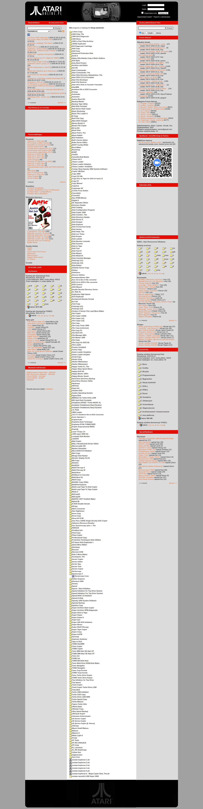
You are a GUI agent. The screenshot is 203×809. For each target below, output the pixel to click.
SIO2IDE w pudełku (146, 477)
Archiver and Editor (78, 65)
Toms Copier (75, 646)
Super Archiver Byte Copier (81, 608)
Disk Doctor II (76, 219)
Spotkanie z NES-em (35, 82)
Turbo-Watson (76, 702)
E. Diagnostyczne (146, 408)
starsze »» (62, 103)
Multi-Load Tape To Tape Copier (83, 489)
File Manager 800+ (78, 335)
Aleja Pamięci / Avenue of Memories (152, 70)
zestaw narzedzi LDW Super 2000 (84, 776)
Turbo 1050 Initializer (79, 692)
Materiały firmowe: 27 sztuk (37, 237)
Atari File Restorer (78, 82)
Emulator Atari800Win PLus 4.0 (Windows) (43, 190)
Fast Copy (74, 304)
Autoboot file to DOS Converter (83, 89)
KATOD (141, 292)
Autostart (74, 97)
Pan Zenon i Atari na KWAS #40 (39, 39)
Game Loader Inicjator (79, 354)
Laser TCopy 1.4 (77, 432)
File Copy (74, 323)
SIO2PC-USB (144, 444)
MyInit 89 (74, 501)
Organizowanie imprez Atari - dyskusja (41, 372)
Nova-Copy (75, 516)
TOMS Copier (76, 649)
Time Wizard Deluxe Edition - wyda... (152, 44)
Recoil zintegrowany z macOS (38, 67)
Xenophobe (31, 335)
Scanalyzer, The (77, 557)
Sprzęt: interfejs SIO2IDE (148, 343)
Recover (74, 550)
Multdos (74, 463)
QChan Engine (33, 178)
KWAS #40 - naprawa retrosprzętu (40, 54)
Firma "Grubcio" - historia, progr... (151, 81)
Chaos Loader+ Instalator (80, 166)
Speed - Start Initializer (79, 588)
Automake (74, 94)
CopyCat (74, 186)
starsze (62, 182)
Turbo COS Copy (77, 694)
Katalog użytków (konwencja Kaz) (150, 354)
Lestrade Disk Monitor (79, 436)
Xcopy (73, 738)
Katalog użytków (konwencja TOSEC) (152, 422)
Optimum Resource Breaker (82, 523)
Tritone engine (32, 176)
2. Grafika (143, 368)
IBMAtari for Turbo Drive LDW (82, 398)
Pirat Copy (75, 533)
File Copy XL (75, 330)
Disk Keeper (75, 236)
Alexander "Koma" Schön (148, 309)
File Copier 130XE (77, 316)
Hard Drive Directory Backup (82, 379)
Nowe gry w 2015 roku (35, 165)
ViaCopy (74, 726)
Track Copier (75, 685)
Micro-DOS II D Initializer (80, 451)
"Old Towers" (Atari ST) (36, 322)
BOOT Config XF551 (78, 145)
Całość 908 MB (145, 418)
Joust (29, 329)
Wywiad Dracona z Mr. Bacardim (151, 281)
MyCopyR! (74, 497)
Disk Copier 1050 (77, 212)
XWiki (29, 250)
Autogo (73, 92)
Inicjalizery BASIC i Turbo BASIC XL (85, 402)
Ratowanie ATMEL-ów (147, 449)
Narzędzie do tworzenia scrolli (38, 145)
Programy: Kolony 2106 (147, 332)
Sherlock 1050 (76, 581)
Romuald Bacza (145, 296)
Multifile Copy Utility (78, 482)
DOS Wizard (75, 287)
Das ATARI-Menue (77, 198)
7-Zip (46, 315)
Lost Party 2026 (145, 59)
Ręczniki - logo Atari (146, 92)
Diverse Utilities (77, 275)
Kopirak (73, 429)
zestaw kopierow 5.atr (79, 771)
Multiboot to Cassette (79, 475)
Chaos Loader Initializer (80, 164)
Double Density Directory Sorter (83, 289)
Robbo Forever (33, 336)
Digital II (74, 200)
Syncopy (74, 637)
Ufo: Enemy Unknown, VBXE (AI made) (153, 51)
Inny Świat (31, 355)
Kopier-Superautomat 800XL (82, 427)
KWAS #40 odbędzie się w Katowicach (42, 71)
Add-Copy (74, 51)
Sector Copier (76, 559)
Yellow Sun (75, 752)
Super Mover (75, 624)
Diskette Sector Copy (79, 268)
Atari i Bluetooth (145, 442)
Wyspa (30, 344)
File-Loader (75, 345)
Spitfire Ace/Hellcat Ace (36, 342)
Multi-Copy (75, 480)
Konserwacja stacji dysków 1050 (39, 150)
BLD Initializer (76, 138)
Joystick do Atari (145, 453)
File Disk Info (76, 333)
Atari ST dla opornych (35, 172)
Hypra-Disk (75, 395)
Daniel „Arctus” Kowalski (148, 290)
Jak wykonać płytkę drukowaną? (151, 466)
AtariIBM (74, 87)
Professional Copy (78, 538)
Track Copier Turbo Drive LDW (83, 687)
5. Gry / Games (144, 111)
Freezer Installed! (77, 347)
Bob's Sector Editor (78, 140)
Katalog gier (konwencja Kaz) (38, 276)
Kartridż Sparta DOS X (36, 147)
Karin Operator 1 (77, 417)
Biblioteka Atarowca (34, 197)
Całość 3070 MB (34, 307)
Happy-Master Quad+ (79, 376)
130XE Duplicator (77, 44)
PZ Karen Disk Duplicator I (81, 542)
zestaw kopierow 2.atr (79, 762)
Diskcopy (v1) (76, 260)
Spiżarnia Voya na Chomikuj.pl (38, 240)
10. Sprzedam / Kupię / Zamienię (151, 120)
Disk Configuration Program (82, 210)
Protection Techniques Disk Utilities (85, 540)
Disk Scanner (76, 244)
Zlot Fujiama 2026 (145, 55)
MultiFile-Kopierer (78, 485)
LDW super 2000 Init (78, 434)
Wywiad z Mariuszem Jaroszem (151, 279)
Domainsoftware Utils (79, 277)
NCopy (73, 506)
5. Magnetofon (145, 379)
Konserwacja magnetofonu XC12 (39, 152)
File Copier (75, 313)
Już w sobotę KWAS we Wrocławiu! (40, 86)
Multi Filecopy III (77, 470)
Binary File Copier (78, 126)
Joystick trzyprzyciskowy (148, 461)
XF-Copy (74, 745)
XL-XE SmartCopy (78, 750)
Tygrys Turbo (144, 455)
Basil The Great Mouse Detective (39, 351)
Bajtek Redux (32, 242)
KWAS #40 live (33, 47)
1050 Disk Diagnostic (79, 36)
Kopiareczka (75, 419)
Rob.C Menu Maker (78, 554)
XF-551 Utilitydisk (77, 743)
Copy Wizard (75, 183)
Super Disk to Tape (78, 613)
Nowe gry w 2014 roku (35, 174)
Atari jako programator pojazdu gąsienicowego (156, 438)
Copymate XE (76, 188)
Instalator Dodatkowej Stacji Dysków (85, 407)
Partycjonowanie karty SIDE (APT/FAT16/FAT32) (45, 167)
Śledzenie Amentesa (146, 298)
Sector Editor (76, 562)
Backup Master (76, 101)
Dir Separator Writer (78, 203)
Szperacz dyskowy (78, 639)
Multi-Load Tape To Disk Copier (83, 487)
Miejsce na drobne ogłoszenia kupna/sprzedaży (156, 339)
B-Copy (73, 116)
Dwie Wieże (31, 349)
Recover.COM (76, 552)
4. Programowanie (146, 375)
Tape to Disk (75, 641)
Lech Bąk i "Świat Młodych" (149, 285)
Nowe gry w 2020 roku (35, 154)
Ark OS (73, 68)
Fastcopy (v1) (76, 306)
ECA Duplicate (76, 297)
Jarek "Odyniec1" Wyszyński (149, 313)
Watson (73, 731)
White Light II (76, 735)
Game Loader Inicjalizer (80, 352)
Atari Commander (77, 70)
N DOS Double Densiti (79, 504)
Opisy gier (30, 320)
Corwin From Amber (78, 191)
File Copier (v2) (76, 321)
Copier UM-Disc (77, 171)
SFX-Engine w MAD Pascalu (38, 143)
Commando (31, 331)
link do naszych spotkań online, (150, 142)
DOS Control (75, 284)
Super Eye (74, 620)
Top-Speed (75, 682)
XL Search (31, 259)
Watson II (74, 733)
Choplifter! (31, 327)
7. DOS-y (143, 386)
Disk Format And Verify (80, 227)
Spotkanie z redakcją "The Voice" (39, 43)
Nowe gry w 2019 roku (35, 156)
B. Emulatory (144, 397)
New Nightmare (76, 511)
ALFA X (73, 56)
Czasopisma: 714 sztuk (36, 231)
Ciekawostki (143, 96)
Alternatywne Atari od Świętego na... (152, 48)
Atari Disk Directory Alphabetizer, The (85, 75)
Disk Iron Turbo (77, 234)
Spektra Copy (76, 605)
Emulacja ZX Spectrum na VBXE (39, 161)
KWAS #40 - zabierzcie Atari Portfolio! (41, 50)
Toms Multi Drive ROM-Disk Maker (84, 663)
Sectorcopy (75, 571)
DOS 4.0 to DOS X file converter (83, 282)
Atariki (29, 248)
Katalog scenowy (144, 245)
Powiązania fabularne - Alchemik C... (152, 85)
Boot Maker (75, 147)
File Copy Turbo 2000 (79, 325)
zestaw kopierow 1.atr (79, 760)
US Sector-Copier (77, 721)
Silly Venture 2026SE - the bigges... (152, 62)
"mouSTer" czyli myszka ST (149, 328)
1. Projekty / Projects (146, 103)
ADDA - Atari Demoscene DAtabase (151, 242)
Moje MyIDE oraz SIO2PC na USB (152, 462)
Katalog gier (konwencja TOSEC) (39, 311)
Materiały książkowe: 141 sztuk (39, 235)
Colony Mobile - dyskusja (36, 376)
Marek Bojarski (144, 315)
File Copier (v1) (76, 318)
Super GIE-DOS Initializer (80, 622)
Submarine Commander (36, 323)
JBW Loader (75, 412)
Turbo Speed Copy (78, 699)
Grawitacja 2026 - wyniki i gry (38, 97)
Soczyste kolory (145, 472)
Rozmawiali (141, 278)
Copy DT (74, 181)
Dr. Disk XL (75, 292)
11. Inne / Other (144, 122)
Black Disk (75, 130)
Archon (30, 346)
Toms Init (74, 656)
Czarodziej (75, 193)
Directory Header (77, 205)
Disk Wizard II (76, 256)
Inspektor (30, 357)
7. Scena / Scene (145, 114)
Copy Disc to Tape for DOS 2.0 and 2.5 (86, 179)
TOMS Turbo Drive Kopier (81, 678)
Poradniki (30, 139)
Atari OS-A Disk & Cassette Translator (86, 85)
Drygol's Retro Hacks (35, 257)
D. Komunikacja (145, 404)
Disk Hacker (75, 229)
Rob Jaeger (143, 305)
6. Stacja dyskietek (147, 382)
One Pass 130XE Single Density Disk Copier (88, 521)
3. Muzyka (143, 371)
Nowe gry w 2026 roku (35, 141)
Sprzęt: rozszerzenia (146, 334)
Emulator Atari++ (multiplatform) (39, 192)
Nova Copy (75, 513)
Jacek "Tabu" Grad (146, 307)
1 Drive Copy (75, 32)
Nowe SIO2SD (144, 446)
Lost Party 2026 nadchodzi (37, 37)
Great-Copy (75, 357)
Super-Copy (75, 632)
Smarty (73, 584)
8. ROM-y (143, 390)
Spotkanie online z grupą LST (38, 63)
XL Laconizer (76, 747)
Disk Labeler (75, 239)
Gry (143, 33)
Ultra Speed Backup (78, 711)
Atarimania (31, 253)
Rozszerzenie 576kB (146, 470)
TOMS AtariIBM (76, 644)
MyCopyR (74, 494)
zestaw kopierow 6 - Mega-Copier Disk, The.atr (89, 774)
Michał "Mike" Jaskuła (147, 287)
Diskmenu (74, 272)
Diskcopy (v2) (76, 263)
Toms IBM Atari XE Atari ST (81, 651)
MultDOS (74, 465)
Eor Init (73, 301)
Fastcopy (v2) (76, 309)
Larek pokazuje (33, 160)
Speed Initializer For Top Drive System (86, 593)
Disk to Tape (75, 246)
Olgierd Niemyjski (145, 316)
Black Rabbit (75, 135)
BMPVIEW (31, 171)
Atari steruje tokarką (146, 479)
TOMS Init (74, 658)
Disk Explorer (76, 224)
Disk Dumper (76, 222)
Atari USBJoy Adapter (147, 330)
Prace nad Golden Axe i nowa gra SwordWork (44, 89)
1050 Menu (75, 39)
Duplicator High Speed (79, 294)
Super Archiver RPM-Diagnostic (83, 610)
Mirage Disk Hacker (78, 456)
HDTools (74, 386)
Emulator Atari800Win (35, 188)
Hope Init (74, 388)
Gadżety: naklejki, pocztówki (149, 336)
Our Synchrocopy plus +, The (82, 525)
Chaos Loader (76, 162)
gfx (173, 252)
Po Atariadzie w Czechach (37, 84)
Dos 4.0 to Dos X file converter (83, 280)
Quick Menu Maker (78, 545)
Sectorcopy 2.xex (80, 576)
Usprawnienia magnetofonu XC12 (40, 148)
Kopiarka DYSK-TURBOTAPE (82, 424)
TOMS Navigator (77, 668)
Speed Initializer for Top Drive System (86, 591)
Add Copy (74, 48)
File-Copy (74, 340)
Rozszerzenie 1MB (146, 459)
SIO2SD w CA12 (145, 448)
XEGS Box (143, 474)
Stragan (140, 324)
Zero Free (74, 757)
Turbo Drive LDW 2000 (79, 697)
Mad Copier (75, 441)
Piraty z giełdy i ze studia (148, 77)
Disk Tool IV (75, 251)
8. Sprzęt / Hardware (146, 116)
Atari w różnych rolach (147, 475)
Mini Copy (74, 453)
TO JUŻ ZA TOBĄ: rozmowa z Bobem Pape (155, 302)
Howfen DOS (75, 390)
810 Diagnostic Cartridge (80, 46)
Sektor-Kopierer (77, 579)
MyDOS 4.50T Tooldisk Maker (82, 499)
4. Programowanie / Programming (151, 109)
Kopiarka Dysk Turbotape (81, 422)
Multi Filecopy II (77, 468)
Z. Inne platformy (146, 415)
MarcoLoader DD (77, 446)
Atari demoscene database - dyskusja (41, 374)
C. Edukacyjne (145, 401)
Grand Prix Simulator (35, 359)
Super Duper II (76, 617)
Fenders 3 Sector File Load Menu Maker (86, 311)
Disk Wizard (75, 253)
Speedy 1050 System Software (82, 601)
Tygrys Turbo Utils (78, 704)
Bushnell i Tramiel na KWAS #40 (151, 74)
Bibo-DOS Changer (78, 121)
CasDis (73, 154)
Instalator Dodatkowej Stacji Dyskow (85, 405)
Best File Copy (76, 118)
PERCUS (74, 528)
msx (165, 259)
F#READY (142, 289)
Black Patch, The (77, 133)
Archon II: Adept (33, 340)
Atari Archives (32, 255)
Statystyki (30, 380)
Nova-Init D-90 (76, 518)
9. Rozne (143, 393)
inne (45, 304)
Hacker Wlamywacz (78, 362)
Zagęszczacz (75, 755)
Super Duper (75, 615)
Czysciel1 (74, 195)
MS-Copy (74, 460)
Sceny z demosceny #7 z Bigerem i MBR (42, 58)
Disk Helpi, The (76, 231)
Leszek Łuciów (144, 300)
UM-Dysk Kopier (77, 714)
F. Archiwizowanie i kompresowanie (153, 412)
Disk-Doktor (75, 265)
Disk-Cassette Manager (80, 258)
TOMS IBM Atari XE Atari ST (81, 654)
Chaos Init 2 (75, 159)
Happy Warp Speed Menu (80, 369)
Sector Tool (75, 566)
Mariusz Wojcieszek (146, 294)
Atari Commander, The (79, 73)
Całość (32, 315)
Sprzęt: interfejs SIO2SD (148, 345)
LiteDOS (74, 439)
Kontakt (29, 263)
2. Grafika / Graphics (146, 105)
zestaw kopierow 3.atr (79, 765)
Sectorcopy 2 (76, 574)
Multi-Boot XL (76, 477)
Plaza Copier (75, 535)
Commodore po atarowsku (37, 75)
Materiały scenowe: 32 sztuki (38, 233)
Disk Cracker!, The (78, 215)
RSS (61, 31)
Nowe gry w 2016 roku (35, 163)
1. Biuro (142, 364)
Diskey (73, 270)
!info (157, 255)
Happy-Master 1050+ (79, 374)
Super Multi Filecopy (79, 627)
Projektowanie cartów (147, 451)
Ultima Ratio (75, 707)
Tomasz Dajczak (145, 283)
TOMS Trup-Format (78, 673)
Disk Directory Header (79, 217)
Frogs (29, 325)
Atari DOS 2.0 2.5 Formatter (81, 77)
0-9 (29, 286)
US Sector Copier (77, 719)
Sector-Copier (76, 569)
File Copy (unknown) (79, 328)
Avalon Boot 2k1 (77, 99)
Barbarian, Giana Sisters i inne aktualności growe (46, 93)
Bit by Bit (74, 128)
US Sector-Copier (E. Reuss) (82, 723)
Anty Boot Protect (77, 63)
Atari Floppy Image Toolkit (37, 62)
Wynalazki (141, 436)
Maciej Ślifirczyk (145, 311)
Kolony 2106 (32, 338)
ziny (157, 270)
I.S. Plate (74, 410)
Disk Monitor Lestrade (79, 241)
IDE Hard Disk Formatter (80, 400)
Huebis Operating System (81, 393)
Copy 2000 (75, 174)
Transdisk (74, 690)
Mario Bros (31, 333)
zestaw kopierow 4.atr (79, 768)
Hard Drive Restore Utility (81, 381)
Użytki (150, 33)
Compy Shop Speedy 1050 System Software (88, 169)
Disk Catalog (75, 207)
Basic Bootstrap (77, 111)
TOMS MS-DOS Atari (78, 661)
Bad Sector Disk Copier (80, 109)
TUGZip (50, 315)
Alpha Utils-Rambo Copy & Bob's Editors (87, 58)
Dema (158, 33)
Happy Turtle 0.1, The (79, 367)
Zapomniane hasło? (144, 17)
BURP (73, 152)
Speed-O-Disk (76, 598)
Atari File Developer (78, 80)
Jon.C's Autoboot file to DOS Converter (86, 415)
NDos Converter (77, 509)
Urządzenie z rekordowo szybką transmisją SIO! (45, 78)
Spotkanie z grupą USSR (36, 49)
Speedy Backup (77, 603)
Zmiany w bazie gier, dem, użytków (152, 66)
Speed (73, 586)
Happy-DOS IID (76, 371)
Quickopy (74, 547)
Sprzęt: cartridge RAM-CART (149, 337)
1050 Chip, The (76, 34)
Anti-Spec (74, 60)
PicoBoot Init (76, 530)
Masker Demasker (78, 448)
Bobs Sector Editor (78, 142)
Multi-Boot (74, 472)
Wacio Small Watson (79, 728)
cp (172, 248)
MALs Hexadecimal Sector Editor (84, 444)
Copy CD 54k (76, 176)
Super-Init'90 (75, 634)
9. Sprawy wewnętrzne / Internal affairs (153, 118)
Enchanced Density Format (81, 299)
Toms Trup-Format (78, 670)
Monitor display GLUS (79, 458)
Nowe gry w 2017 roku (35, 158)
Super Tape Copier (78, 629)
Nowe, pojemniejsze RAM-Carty (151, 326)
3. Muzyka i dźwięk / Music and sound (153, 107)
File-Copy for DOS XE (79, 342)
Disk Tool (74, 248)
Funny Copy (75, 350)
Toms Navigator (77, 666)
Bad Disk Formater (78, 106)
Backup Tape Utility (78, 104)
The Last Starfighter (34, 348)
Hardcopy (74, 383)
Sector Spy (75, 564)
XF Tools (74, 740)
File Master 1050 (77, 337)
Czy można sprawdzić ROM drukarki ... (153, 88)
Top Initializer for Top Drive (81, 680)
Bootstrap (74, 150)
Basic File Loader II (78, 113)
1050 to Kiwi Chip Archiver (81, 41)
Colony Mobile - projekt (35, 378)
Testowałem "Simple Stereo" (149, 457)
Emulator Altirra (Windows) (37, 193)
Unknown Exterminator (80, 716)
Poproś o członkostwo (162, 17)
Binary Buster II (77, 123)
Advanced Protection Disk (81, 53)
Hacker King (75, 359)
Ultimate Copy (76, 709)
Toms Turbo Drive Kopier (80, 675)
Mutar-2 (73, 492)
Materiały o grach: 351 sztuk (38, 239)
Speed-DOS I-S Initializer (80, 596)
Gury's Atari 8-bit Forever (36, 252)
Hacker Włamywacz (78, 364)
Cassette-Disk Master (79, 157)
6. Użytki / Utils (144, 113)
